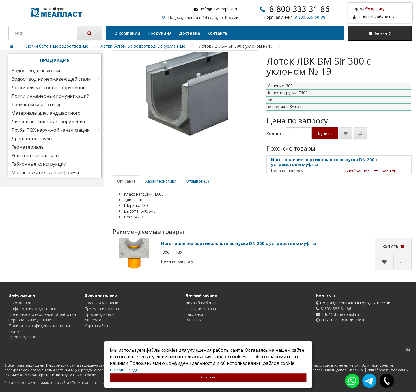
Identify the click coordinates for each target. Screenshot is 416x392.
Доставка (189, 33)
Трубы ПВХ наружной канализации (50, 130)
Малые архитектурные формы (45, 172)
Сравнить (386, 171)
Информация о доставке (32, 308)
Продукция (160, 33)
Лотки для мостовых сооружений (48, 87)
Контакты (218, 33)
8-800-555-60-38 (310, 17)
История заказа (201, 308)
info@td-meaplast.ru (219, 9)
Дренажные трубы (31, 138)
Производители (99, 314)
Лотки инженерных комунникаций (50, 96)
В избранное (357, 171)
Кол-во (273, 133)
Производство (22, 337)
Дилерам (92, 320)
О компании (127, 33)
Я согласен (208, 377)
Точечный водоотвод (35, 104)
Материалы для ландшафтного (46, 113)
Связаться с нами (101, 303)
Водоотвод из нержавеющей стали (51, 79)
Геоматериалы (27, 147)
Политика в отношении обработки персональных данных (42, 317)
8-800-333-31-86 (299, 8)
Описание (126, 181)
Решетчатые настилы (35, 155)
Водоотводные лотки (35, 70)
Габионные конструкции (38, 164)
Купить (325, 133)
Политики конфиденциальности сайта (36, 382)
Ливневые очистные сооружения (48, 121)
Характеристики (160, 181)
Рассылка (195, 320)
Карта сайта (96, 325)
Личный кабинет (201, 303)
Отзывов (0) (197, 181)
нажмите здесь (126, 370)
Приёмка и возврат (102, 308)
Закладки (194, 314)
